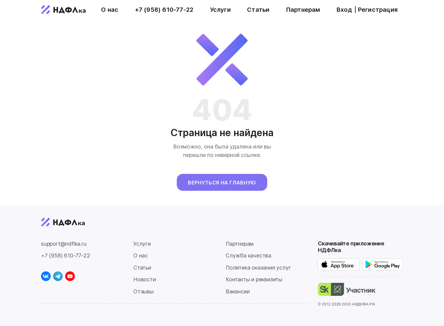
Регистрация (378, 9)
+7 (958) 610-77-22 (164, 9)
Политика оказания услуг (258, 267)
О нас (109, 9)
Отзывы (143, 291)
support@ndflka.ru (64, 244)
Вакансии (237, 291)
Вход (344, 9)
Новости (144, 279)
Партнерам (303, 9)
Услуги (220, 9)
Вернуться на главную (222, 183)
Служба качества (248, 255)
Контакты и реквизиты (254, 279)
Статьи (258, 9)
